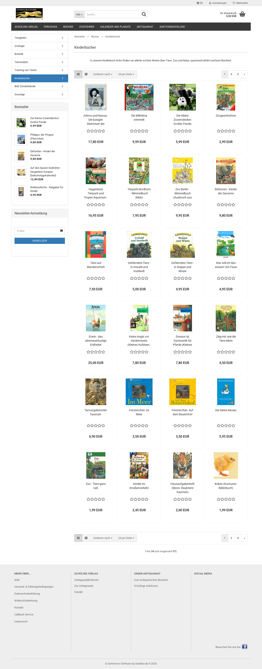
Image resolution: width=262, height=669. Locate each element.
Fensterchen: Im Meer (139, 412)
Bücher (68, 26)
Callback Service (24, 614)
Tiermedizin (21, 62)
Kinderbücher (22, 78)
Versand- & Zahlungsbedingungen (33, 586)
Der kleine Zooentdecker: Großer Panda (183, 119)
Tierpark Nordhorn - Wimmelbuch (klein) (139, 193)
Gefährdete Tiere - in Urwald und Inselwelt (139, 267)
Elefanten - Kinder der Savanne (226, 191)
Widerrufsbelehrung (25, 600)
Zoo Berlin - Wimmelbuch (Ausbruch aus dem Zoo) (182, 193)
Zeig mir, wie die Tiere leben (226, 338)
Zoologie (20, 45)
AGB (16, 579)
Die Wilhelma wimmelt (139, 117)
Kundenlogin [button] (218, 3)
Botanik (19, 53)
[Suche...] (79, 14)
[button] (200, 3)
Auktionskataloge (172, 26)
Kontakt (18, 607)
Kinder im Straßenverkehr (139, 486)
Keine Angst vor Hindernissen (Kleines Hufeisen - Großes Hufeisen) (139, 341)
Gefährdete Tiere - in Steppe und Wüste (182, 267)
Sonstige (20, 94)
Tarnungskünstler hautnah (96, 412)
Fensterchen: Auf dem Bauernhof (182, 412)
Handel (78, 592)
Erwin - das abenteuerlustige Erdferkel (95, 340)
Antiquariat (145, 26)
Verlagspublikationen (86, 579)
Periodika (50, 26)
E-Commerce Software (118, 663)
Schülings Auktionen (146, 585)
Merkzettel (240, 3)
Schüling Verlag (26, 26)
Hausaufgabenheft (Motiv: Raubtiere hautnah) (183, 488)
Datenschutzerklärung (27, 593)
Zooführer (86, 26)
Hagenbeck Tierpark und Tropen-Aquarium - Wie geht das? (95, 193)
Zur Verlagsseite (83, 585)
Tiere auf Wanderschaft (96, 265)
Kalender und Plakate (115, 26)
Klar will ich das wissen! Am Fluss (226, 265)
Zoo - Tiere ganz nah (96, 486)
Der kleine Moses (225, 410)
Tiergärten (20, 37)
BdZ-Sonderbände (25, 86)
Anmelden (39, 240)
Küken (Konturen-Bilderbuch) (226, 486)
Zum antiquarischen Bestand (150, 579)
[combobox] (103, 74)
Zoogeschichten (226, 115)
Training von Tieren (26, 70)
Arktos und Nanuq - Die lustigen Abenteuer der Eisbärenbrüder (96, 120)
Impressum (21, 621)
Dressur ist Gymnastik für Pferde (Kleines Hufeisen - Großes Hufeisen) (182, 341)
